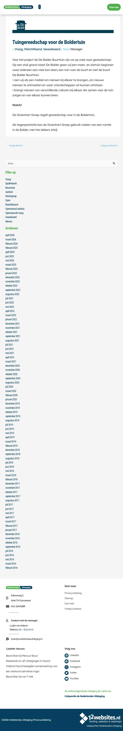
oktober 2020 (11, 374)
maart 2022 (10, 315)
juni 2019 (9, 428)
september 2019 (12, 416)
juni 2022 (9, 302)
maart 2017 (10, 521)
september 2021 (12, 336)
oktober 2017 (11, 492)
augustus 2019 (12, 420)
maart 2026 (10, 239)
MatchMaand (33, 49)
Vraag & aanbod (73, 608)
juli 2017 (9, 504)
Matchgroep (11, 196)
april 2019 (9, 437)
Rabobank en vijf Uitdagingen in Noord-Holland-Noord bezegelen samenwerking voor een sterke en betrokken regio (31, 666)
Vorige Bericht (14, 145)
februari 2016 (11, 567)
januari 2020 (11, 399)
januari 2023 (11, 273)
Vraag (19, 49)
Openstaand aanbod (14, 208)
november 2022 (12, 281)
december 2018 (12, 449)
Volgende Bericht (110, 145)
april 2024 (9, 252)
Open (7, 200)
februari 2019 (11, 445)
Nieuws (8, 221)
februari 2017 (11, 525)
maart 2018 (10, 475)
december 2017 (12, 483)
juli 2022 (9, 298)
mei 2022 (9, 306)
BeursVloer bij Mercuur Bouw (22, 655)
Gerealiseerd (51, 49)
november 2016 (12, 538)
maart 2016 (10, 563)
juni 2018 (9, 466)
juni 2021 (9, 348)
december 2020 (12, 365)
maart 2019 (10, 441)
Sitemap (69, 598)
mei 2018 (9, 470)
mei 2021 (9, 353)
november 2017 (12, 487)
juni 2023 (9, 256)
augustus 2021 (12, 340)
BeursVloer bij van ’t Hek (19, 676)
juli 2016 (9, 550)
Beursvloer (10, 187)
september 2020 (12, 378)
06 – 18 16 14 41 (26, 629)
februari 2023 (11, 268)
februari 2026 (11, 243)
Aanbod (9, 191)
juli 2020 (9, 386)
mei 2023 (9, 260)
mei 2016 (9, 559)
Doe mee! (69, 603)
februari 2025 (11, 247)
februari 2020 (11, 395)
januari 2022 (11, 319)
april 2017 (9, 517)
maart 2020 (10, 391)
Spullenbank (11, 183)
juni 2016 (9, 555)
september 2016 (12, 546)
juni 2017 (9, 508)
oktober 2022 (11, 285)
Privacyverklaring (73, 593)
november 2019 (12, 407)
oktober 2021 (11, 332)
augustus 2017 (12, 500)
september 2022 (12, 290)
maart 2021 (10, 361)
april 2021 (9, 357)
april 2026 (9, 235)
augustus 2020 (12, 382)
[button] (39, 7)
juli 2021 (9, 344)
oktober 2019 (11, 412)
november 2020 (12, 369)
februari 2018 (11, 479)
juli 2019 (9, 424)
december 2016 (12, 534)
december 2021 (12, 323)
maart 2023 (10, 264)
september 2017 (12, 496)
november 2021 (12, 327)
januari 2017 (11, 529)
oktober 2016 (11, 542)
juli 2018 (9, 462)
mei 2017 (9, 513)
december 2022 (12, 277)
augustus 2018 (12, 458)
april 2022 (9, 311)
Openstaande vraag (14, 212)
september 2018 (12, 454)
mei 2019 (9, 433)
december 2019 (12, 403)
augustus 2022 (12, 294)
